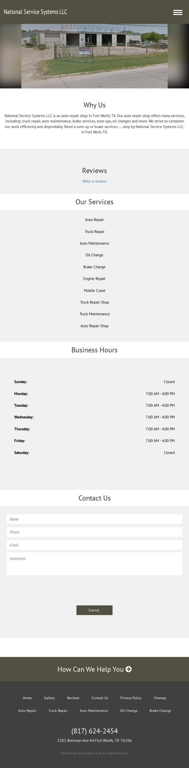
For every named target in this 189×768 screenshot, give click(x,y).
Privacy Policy (130, 698)
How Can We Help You (94, 669)
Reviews (73, 698)
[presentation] (45, 588)
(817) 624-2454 (94, 730)
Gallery (49, 698)
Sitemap (160, 698)
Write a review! (94, 181)
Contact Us (99, 698)
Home (27, 698)
